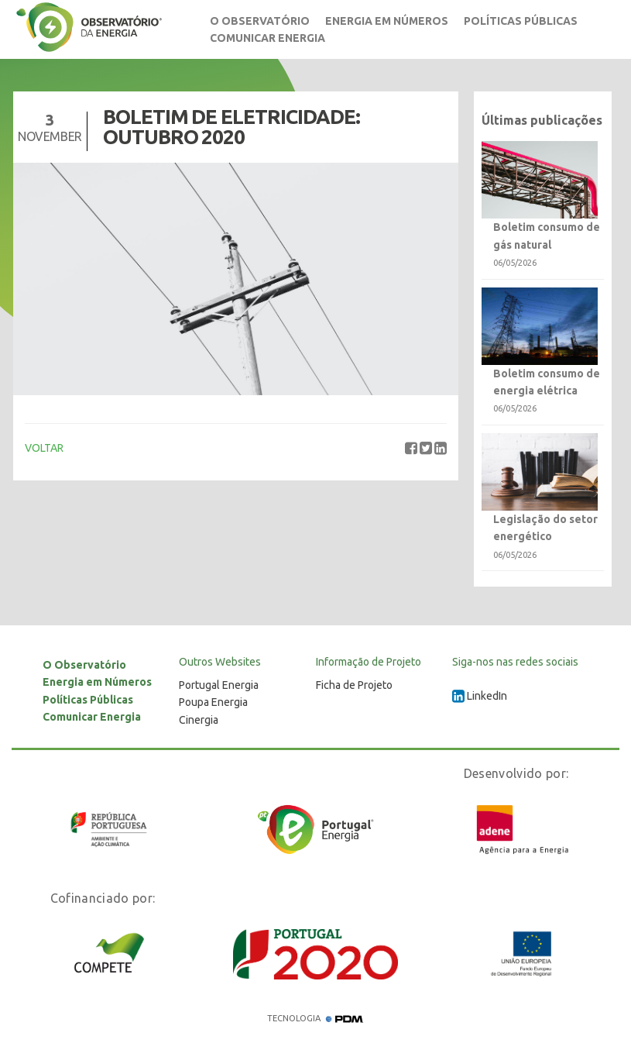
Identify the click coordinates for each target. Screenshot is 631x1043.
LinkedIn (479, 696)
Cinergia (198, 720)
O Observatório (260, 21)
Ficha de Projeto (354, 685)
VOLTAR (44, 448)
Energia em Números (386, 21)
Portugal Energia (219, 685)
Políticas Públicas (521, 21)
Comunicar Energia (267, 38)
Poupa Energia (213, 702)
